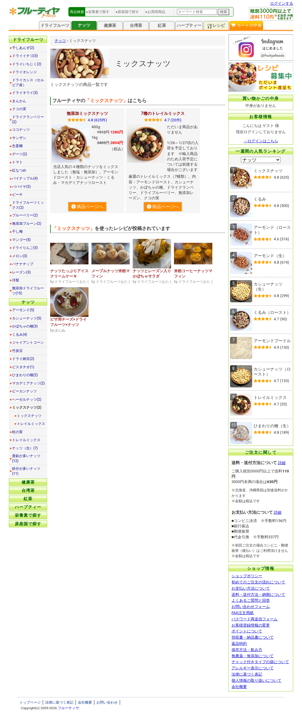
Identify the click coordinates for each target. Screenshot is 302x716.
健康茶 (110, 25)
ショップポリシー (247, 576)
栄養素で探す (28, 515)
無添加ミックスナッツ (87, 113)
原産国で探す (28, 523)
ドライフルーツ (54, 25)
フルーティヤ (68, 708)
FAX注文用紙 (243, 613)
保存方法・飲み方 (247, 650)
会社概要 (239, 686)
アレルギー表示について (253, 668)
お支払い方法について (251, 588)
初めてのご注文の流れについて (258, 582)
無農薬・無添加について (253, 656)
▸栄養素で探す (97, 12)
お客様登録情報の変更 (251, 625)
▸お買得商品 (155, 12)
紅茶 (162, 25)
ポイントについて (247, 631)
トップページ (30, 702)
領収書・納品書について (253, 637)
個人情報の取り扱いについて (256, 680)
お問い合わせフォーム (251, 606)
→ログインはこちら (261, 141)
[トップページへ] (35, 17)
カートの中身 (246, 25)
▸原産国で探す (127, 12)
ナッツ (84, 25)
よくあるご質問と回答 (251, 600)
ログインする (281, 3)
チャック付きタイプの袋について (260, 662)
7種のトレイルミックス (163, 113)
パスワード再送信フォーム (255, 619)
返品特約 (239, 643)
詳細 (281, 463)
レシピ (216, 26)
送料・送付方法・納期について (258, 594)
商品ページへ (87, 206)
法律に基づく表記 (247, 674)
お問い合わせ (107, 702)
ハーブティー (189, 25)
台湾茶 (136, 25)
